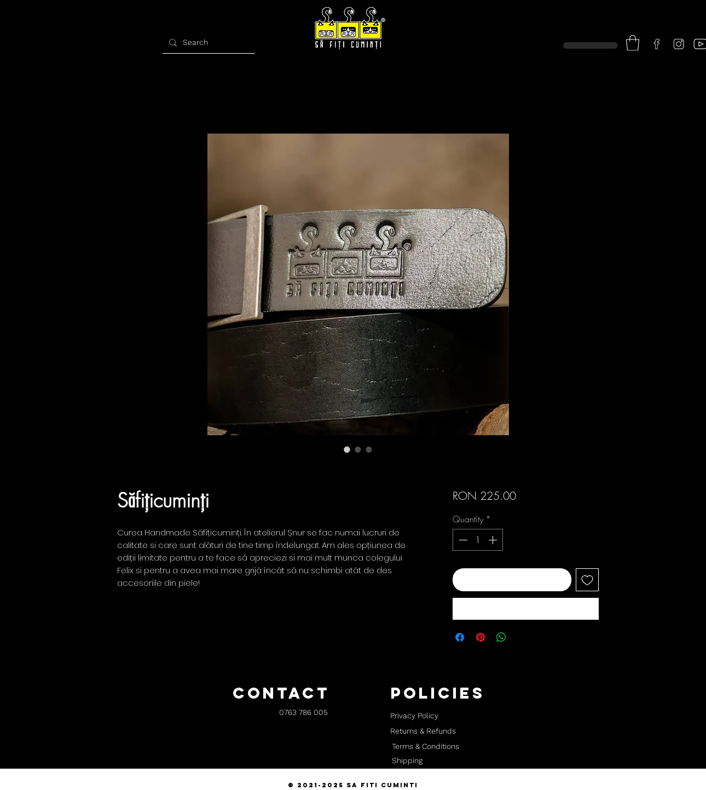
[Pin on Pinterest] (480, 637)
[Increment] (493, 539)
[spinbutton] (478, 539)
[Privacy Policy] (414, 716)
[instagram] (678, 44)
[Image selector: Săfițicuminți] (347, 449)
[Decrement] (462, 539)
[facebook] (657, 44)
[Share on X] (522, 637)
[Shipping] (407, 761)
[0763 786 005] (303, 713)
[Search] (207, 42)
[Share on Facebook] (459, 637)
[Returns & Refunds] (423, 731)
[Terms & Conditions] (425, 747)
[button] (632, 43)
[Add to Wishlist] (587, 579)
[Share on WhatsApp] (501, 637)
